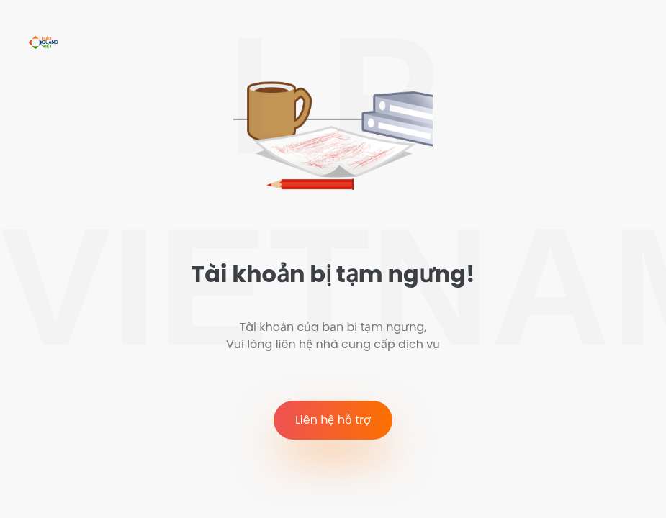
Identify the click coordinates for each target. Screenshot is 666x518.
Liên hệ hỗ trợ (333, 420)
